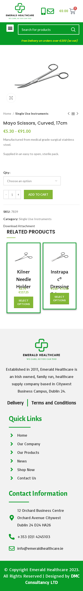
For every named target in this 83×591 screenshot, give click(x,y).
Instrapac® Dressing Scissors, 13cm (59, 286)
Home (7, 113)
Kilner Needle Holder (23, 279)
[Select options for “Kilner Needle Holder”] (23, 302)
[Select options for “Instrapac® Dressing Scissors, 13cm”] (59, 298)
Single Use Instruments (31, 113)
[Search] (48, 29)
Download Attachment (19, 226)
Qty (6, 172)
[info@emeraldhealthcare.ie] (50, 11)
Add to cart (38, 194)
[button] (10, 28)
